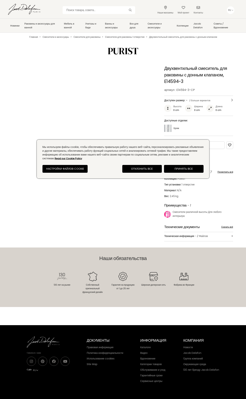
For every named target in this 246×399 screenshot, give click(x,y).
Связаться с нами (34, 352)
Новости (188, 347)
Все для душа (134, 25)
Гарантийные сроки (151, 375)
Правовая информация (100, 347)
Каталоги (145, 347)
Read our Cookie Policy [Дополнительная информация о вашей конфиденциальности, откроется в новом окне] (68, 158)
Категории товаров (151, 364)
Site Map (92, 364)
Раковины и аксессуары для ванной (39, 25)
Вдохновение (147, 358)
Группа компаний (193, 358)
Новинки (15, 25)
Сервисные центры (151, 381)
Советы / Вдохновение (221, 25)
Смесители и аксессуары (155, 25)
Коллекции (182, 25)
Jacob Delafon (198, 25)
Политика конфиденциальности (105, 353)
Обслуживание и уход (152, 370)
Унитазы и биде (90, 25)
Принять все (184, 169)
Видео (143, 353)
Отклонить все (142, 169)
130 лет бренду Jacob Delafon (201, 370)
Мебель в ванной (69, 25)
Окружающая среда (194, 364)
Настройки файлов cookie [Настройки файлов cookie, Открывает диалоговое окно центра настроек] (65, 169)
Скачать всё (227, 226)
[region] (123, 159)
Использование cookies (100, 358)
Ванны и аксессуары (111, 25)
